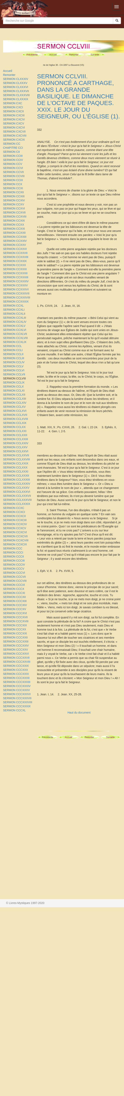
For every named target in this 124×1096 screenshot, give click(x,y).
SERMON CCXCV (14, 528)
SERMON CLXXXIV (15, 79)
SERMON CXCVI (14, 127)
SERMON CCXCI (14, 512)
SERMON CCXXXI (15, 269)
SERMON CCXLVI (14, 329)
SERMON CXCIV (14, 119)
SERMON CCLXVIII (15, 419)
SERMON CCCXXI (15, 633)
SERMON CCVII (13, 172)
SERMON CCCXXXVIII (17, 702)
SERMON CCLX (13, 386)
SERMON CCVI (13, 168)
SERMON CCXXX (14, 265)
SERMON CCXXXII (15, 273)
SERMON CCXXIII (14, 236)
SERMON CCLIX (14, 382)
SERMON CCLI (13, 350)
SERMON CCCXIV (15, 605)
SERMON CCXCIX (15, 544)
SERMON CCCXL (14, 710)
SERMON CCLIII (13, 358)
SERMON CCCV (13, 568)
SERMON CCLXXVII (16, 455)
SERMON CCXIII (14, 196)
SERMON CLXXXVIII (16, 95)
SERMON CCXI (13, 188)
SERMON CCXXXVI (16, 289)
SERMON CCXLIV (14, 321)
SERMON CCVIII (14, 176)
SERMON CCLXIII (14, 398)
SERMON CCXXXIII (15, 277)
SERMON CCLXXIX (15, 463)
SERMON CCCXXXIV (17, 686)
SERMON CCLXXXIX (16, 504)
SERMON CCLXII (14, 394)
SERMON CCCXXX (15, 669)
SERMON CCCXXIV (16, 645)
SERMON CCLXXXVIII (17, 499)
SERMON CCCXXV (15, 649)
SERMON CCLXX (14, 427)
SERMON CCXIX (14, 220)
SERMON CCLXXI (14, 431)
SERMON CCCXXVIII (16, 661)
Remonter (9, 74)
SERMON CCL (12, 346)
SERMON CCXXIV (15, 240)
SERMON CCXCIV (15, 524)
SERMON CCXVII (14, 212)
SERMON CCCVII (14, 576)
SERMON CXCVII (14, 131)
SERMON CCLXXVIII (16, 459)
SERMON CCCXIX (15, 625)
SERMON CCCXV (14, 609)
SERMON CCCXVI (15, 613)
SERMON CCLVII (14, 374)
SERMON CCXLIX (14, 342)
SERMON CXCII (13, 111)
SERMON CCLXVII (15, 414)
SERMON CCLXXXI (15, 471)
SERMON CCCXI (14, 593)
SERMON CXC (12, 103)
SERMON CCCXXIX (16, 665)
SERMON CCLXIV (14, 402)
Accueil (7, 70)
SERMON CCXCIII (15, 520)
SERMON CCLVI (13, 370)
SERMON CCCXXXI (16, 673)
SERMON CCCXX (14, 629)
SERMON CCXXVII (15, 253)
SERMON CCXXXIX (16, 301)
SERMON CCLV (13, 366)
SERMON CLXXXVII (16, 91)
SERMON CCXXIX (15, 261)
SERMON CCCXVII (15, 617)
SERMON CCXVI (14, 208)
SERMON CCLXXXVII (17, 495)
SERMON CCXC (13, 508)
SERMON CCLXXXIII (16, 479)
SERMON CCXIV (14, 200)
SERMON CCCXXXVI (17, 694)
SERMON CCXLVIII (15, 338)
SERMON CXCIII (14, 115)
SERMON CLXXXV (15, 83)
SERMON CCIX (13, 180)
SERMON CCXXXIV (16, 281)
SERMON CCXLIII (14, 317)
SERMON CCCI (13, 552)
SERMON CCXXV (14, 244)
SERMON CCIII (13, 155)
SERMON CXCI (13, 107)
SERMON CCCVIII (15, 580)
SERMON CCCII (13, 556)
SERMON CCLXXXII (16, 475)
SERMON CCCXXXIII (16, 682)
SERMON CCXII (13, 192)
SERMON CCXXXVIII (16, 297)
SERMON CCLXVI (14, 410)
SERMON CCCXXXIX (17, 706)
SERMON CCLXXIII (15, 439)
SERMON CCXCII (14, 516)
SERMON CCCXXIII (15, 641)
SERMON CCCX (13, 588)
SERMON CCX (12, 184)
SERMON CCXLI (14, 309)
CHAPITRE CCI (13, 147)
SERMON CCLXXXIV (16, 483)
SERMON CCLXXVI (15, 451)
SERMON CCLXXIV (15, 443)
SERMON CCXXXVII (16, 293)
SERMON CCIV (13, 159)
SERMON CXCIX (14, 139)
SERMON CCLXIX (14, 423)
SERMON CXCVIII (14, 135)
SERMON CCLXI (14, 390)
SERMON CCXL (13, 305)
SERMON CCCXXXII (16, 678)
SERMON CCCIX (14, 584)
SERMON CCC (12, 548)
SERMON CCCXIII (15, 601)
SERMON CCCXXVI (16, 653)
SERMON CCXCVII (15, 536)
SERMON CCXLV (14, 325)
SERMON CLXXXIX (15, 99)
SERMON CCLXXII (15, 435)
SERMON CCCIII (14, 560)
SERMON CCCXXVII (16, 657)
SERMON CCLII (13, 354)
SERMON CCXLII (14, 313)
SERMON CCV (12, 164)
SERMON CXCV (13, 123)
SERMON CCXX (13, 224)
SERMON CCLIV (14, 362)
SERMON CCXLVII (15, 334)
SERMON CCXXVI (15, 249)
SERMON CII (11, 151)
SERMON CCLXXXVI (16, 491)
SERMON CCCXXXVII (17, 698)
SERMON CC (11, 143)
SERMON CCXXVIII (15, 257)
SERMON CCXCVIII (15, 540)
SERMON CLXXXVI (15, 87)
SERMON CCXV (13, 204)
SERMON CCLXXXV (16, 487)
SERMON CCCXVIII (15, 621)
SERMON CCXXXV (15, 285)
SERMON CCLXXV (15, 447)
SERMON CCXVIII (14, 216)
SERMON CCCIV (14, 564)
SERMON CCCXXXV (16, 690)
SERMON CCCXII (14, 597)
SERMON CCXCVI (15, 532)
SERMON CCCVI (14, 572)
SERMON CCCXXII (15, 637)
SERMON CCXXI (14, 228)
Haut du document (79, 712)
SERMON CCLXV (14, 406)
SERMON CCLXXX (15, 467)
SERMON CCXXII (14, 232)
